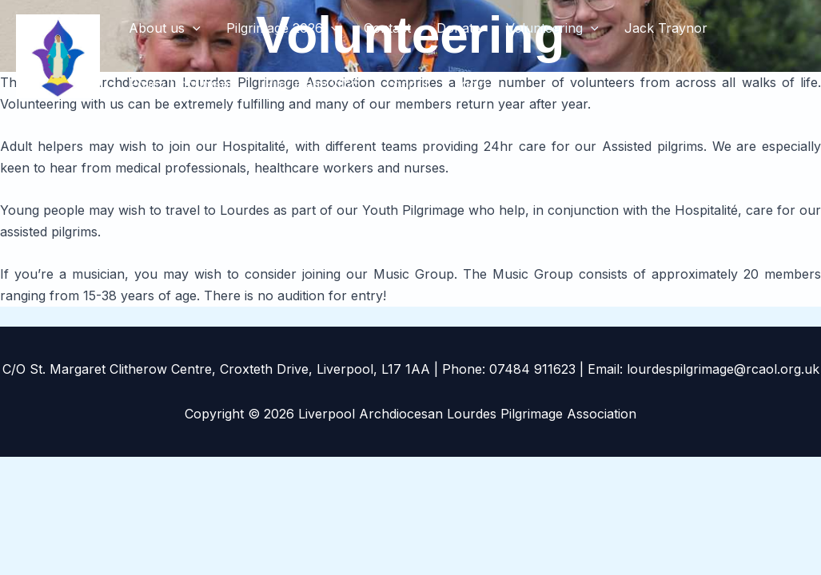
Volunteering (552, 28)
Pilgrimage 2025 (313, 84)
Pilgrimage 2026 (282, 28)
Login (470, 84)
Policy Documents (184, 84)
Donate (458, 28)
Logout (407, 84)
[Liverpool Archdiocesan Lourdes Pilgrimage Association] (58, 54)
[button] (193, 28)
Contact (387, 28)
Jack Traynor (665, 28)
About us (165, 28)
